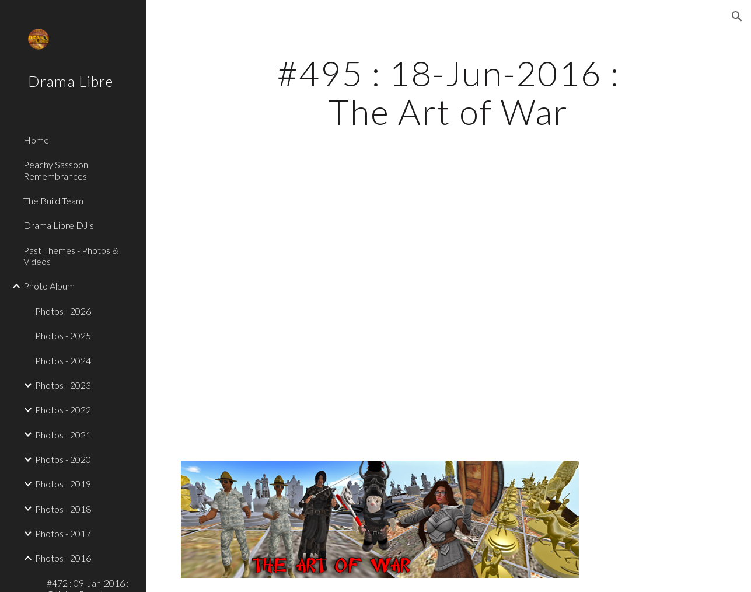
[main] (449, 92)
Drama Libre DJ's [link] (58, 225)
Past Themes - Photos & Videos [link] (70, 256)
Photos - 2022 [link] (63, 409)
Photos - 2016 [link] (63, 557)
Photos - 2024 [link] (63, 360)
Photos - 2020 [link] (63, 459)
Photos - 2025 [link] (63, 335)
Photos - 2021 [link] (63, 434)
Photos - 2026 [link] (63, 310)
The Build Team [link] (53, 200)
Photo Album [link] (49, 285)
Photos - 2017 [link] (63, 533)
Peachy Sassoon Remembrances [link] (55, 170)
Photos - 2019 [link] (63, 483)
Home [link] (36, 139)
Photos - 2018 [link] (63, 508)
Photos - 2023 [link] (63, 385)
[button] (737, 16)
